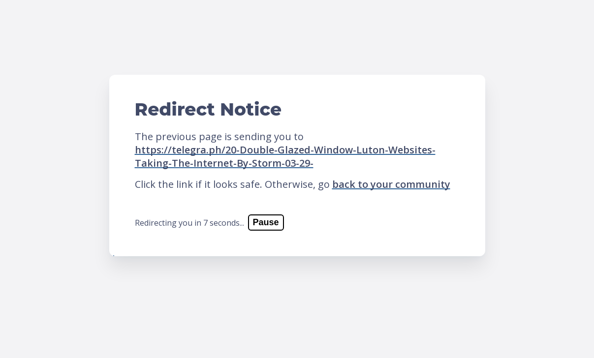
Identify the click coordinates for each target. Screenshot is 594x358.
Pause (266, 222)
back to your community (391, 184)
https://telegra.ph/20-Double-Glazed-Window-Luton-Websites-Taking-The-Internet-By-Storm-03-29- (285, 156)
